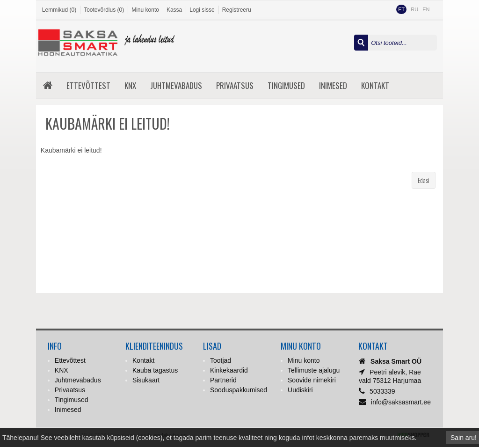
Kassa (174, 10)
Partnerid (223, 380)
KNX (130, 85)
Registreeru (236, 10)
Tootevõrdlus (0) (104, 10)
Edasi (423, 180)
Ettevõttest (88, 85)
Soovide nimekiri (312, 380)
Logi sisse (201, 10)
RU (414, 9)
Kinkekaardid (229, 370)
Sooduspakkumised (238, 390)
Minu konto (145, 10)
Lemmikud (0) (59, 10)
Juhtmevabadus (176, 85)
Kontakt (375, 85)
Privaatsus (235, 85)
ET (401, 9)
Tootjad (220, 360)
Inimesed (333, 85)
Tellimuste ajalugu (314, 370)
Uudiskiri (300, 390)
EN (425, 9)
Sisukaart (146, 380)
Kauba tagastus (155, 370)
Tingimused (286, 85)
